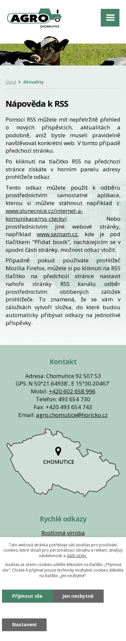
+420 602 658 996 (72, 391)
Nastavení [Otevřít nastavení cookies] (24, 624)
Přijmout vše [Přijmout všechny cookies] (27, 596)
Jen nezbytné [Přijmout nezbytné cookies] (78, 596)
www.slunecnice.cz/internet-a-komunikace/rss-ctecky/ (44, 214)
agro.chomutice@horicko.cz (72, 415)
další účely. (77, 555)
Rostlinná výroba (63, 533)
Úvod (11, 82)
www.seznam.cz (57, 234)
